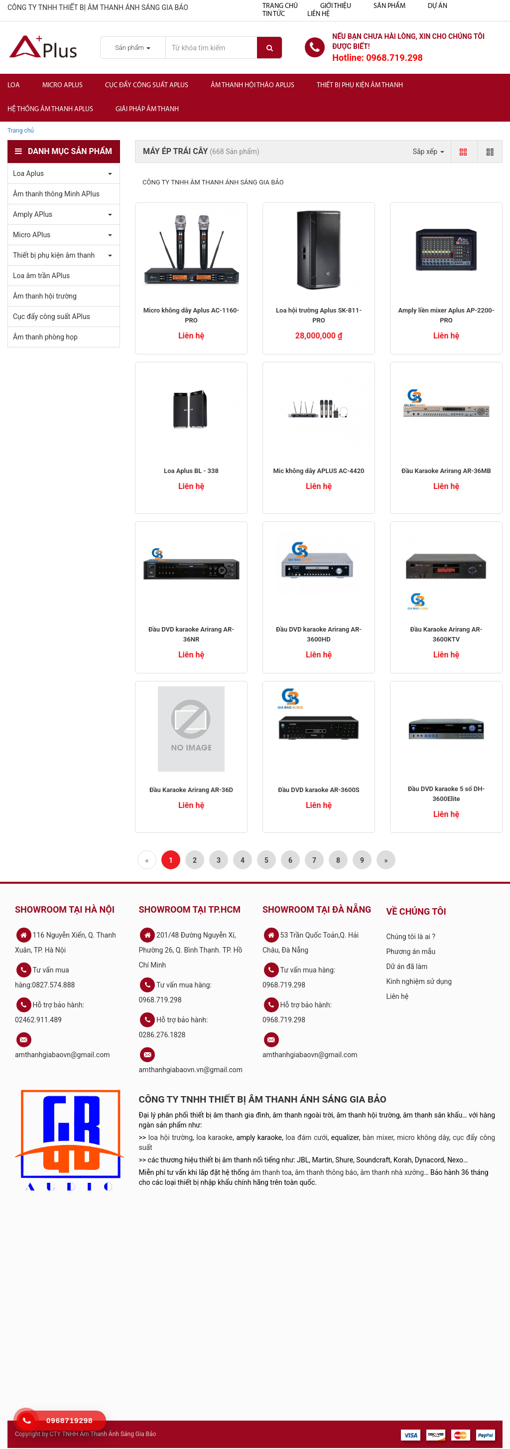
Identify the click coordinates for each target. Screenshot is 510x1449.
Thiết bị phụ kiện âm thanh (360, 85)
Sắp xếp (428, 152)
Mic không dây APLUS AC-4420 (318, 471)
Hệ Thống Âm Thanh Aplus (50, 109)
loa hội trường (170, 1137)
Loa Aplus (28, 173)
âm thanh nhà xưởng (392, 1172)
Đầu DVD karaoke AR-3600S (319, 790)
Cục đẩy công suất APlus (146, 85)
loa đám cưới (306, 1137)
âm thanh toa (271, 1172)
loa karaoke (214, 1137)
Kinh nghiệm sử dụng (419, 981)
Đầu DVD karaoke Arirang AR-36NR (191, 634)
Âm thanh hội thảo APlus (252, 85)
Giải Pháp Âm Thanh (147, 109)
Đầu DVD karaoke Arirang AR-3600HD (319, 634)
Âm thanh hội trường (45, 296)
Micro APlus (62, 85)
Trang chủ (280, 6)
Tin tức (273, 14)
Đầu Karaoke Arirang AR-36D (191, 790)
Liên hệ (318, 14)
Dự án (437, 6)
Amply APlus (32, 214)
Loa (13, 85)
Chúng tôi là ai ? (411, 937)
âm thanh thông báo (326, 1172)
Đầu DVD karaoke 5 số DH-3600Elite (446, 794)
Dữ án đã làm (407, 966)
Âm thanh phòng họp (45, 337)
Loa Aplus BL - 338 (191, 471)
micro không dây (423, 1137)
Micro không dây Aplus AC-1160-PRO (191, 315)
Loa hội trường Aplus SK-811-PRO (319, 315)
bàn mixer (378, 1137)
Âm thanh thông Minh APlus (56, 194)
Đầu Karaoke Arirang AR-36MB (446, 471)
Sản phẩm (389, 6)
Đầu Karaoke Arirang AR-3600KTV (446, 634)
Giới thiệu (335, 6)
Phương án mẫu (411, 952)
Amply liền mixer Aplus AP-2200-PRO (446, 315)
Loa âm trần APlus (41, 276)
